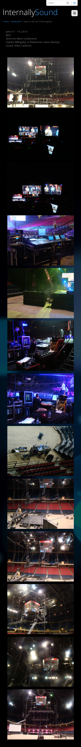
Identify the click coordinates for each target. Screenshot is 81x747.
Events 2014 (16, 21)
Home (6, 21)
